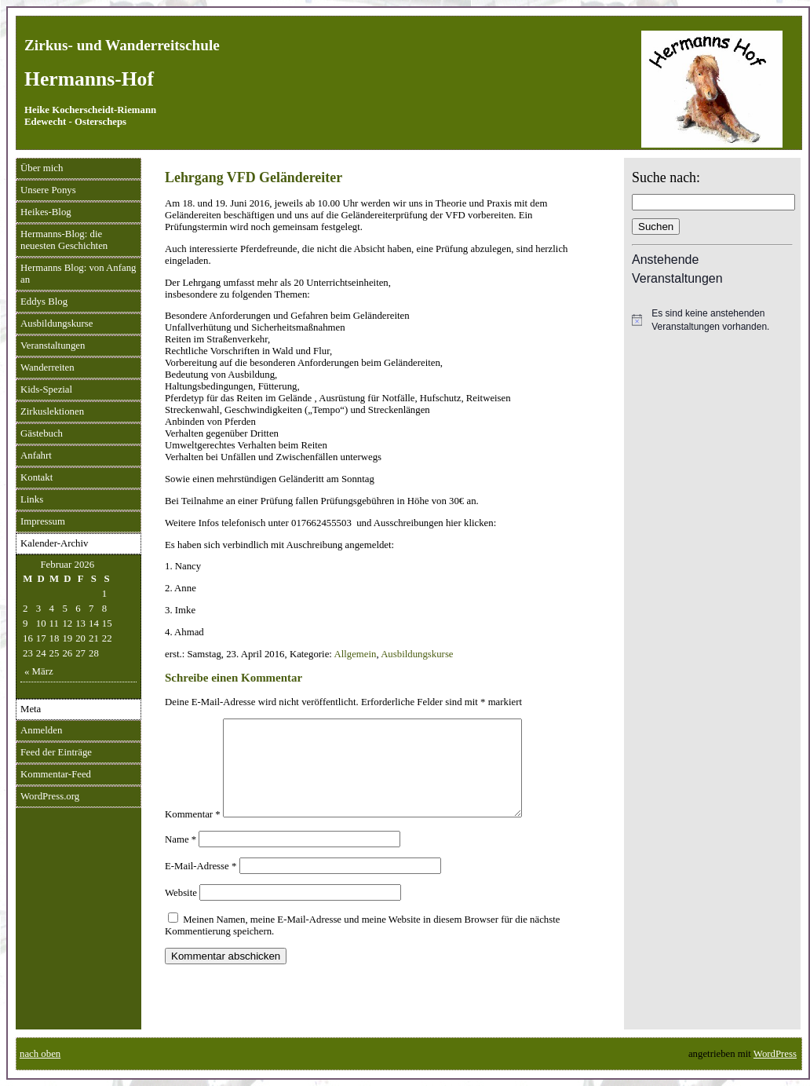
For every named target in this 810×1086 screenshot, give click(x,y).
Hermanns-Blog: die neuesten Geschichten (64, 240)
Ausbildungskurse (56, 323)
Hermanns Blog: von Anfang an (78, 273)
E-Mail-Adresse (200, 884)
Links (31, 499)
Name (180, 858)
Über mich (41, 168)
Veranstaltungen (52, 345)
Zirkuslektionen (52, 411)
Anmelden (41, 730)
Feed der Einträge (56, 752)
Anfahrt (36, 455)
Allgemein (355, 654)
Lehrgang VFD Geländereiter (253, 177)
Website (181, 911)
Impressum (42, 521)
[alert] (712, 320)
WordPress (775, 1053)
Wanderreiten (47, 367)
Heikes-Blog (45, 212)
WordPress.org (49, 796)
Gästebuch (41, 433)
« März (38, 671)
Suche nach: (666, 177)
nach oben (40, 1053)
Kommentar (193, 833)
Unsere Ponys (48, 190)
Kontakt (36, 477)
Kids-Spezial (46, 389)
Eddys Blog (44, 301)
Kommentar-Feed (55, 774)
